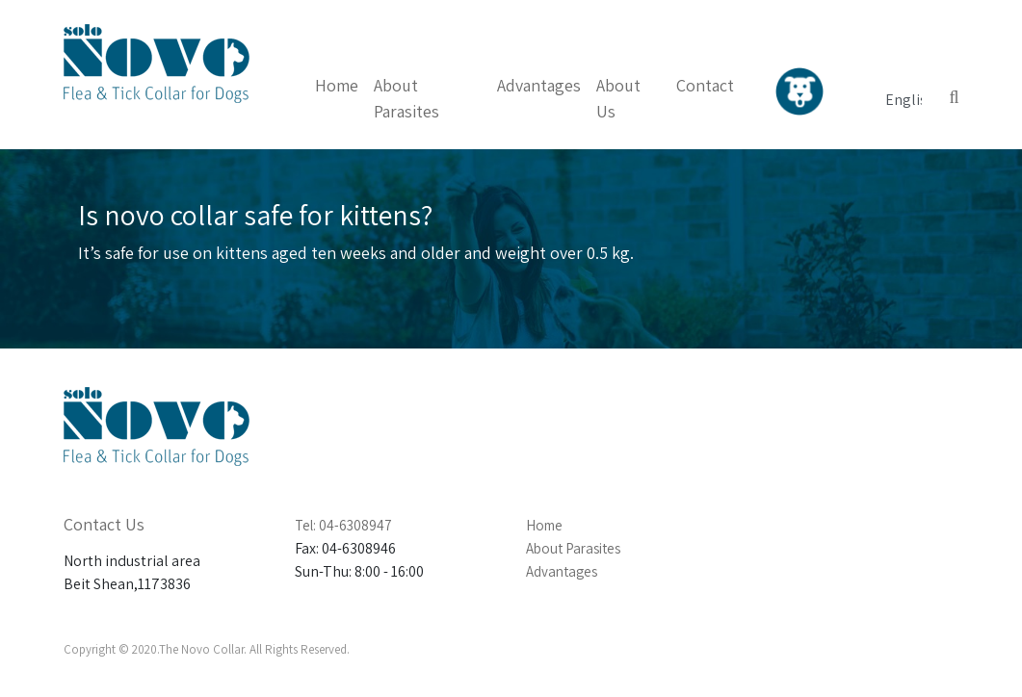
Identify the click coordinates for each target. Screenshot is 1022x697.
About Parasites (573, 548)
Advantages (539, 85)
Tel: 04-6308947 (343, 525)
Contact (705, 85)
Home (336, 85)
